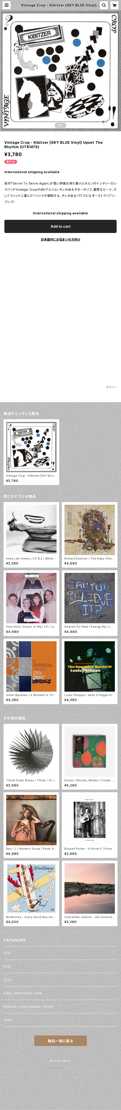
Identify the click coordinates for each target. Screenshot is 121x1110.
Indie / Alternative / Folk (23, 993)
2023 (7, 980)
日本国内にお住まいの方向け (60, 239)
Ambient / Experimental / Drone (29, 1006)
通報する (111, 387)
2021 (7, 953)
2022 (7, 966)
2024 (8, 1020)
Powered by (60, 1067)
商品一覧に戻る (60, 1041)
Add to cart (61, 226)
